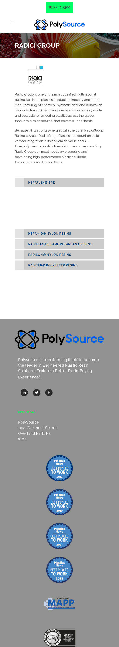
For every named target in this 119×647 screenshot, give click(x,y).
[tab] (59, 182)
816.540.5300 (59, 7)
